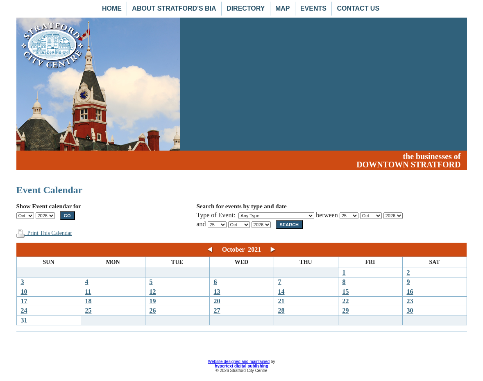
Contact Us (358, 8)
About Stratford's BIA (174, 8)
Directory (246, 8)
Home (112, 8)
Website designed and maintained (239, 361)
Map (282, 8)
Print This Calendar (44, 233)
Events (313, 8)
